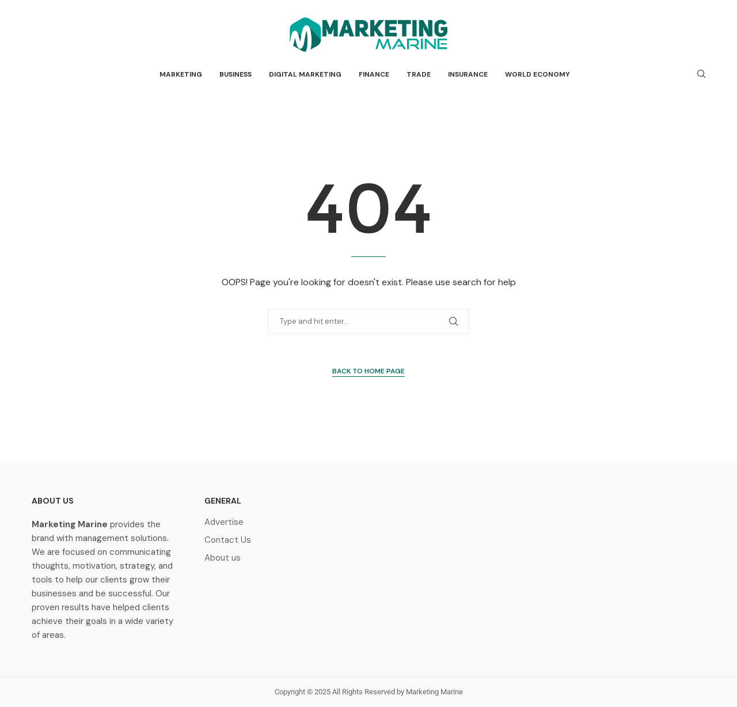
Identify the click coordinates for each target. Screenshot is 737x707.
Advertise (224, 522)
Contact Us (227, 540)
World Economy (537, 74)
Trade (419, 74)
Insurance (468, 74)
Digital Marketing (305, 74)
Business (235, 74)
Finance (374, 74)
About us (222, 558)
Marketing (180, 74)
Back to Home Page (368, 371)
